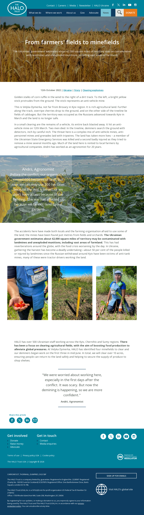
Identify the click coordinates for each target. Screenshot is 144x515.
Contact (51, 5)
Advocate (15, 446)
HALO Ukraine (101, 5)
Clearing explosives (93, 90)
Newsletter (85, 5)
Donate (14, 440)
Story (77, 90)
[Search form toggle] (119, 12)
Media (73, 5)
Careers (62, 5)
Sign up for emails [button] (116, 475)
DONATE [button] (130, 12)
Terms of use (13, 455)
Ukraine (67, 90)
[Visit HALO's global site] (116, 489)
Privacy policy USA (31, 455)
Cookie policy (48, 455)
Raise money (16, 443)
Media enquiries (48, 443)
